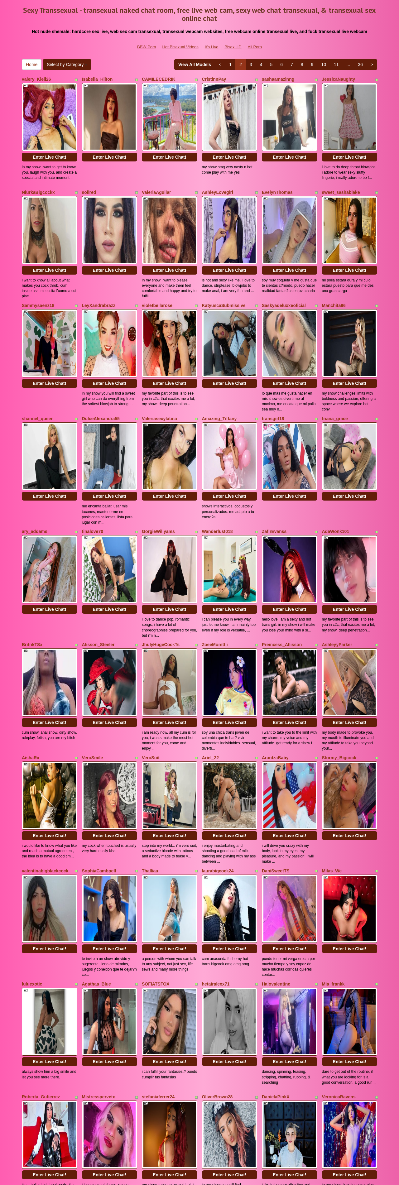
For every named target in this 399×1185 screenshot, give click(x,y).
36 (360, 64)
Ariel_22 (210, 593)
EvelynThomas (277, 164)
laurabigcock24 (218, 679)
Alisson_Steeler (98, 507)
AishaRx (30, 593)
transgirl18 (273, 336)
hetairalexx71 (216, 764)
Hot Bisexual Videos (180, 47)
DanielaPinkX (276, 850)
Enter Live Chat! (49, 129)
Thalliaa (150, 679)
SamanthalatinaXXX (342, 936)
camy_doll (212, 936)
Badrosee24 (274, 936)
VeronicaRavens (339, 850)
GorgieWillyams (158, 422)
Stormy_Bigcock (339, 593)
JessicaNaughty (338, 79)
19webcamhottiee (280, 1021)
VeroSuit (151, 593)
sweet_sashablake (341, 164)
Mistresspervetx (98, 850)
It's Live (212, 47)
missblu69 (32, 936)
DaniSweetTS (276, 679)
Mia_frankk (333, 764)
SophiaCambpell (99, 679)
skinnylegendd (217, 1021)
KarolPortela (95, 936)
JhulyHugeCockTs (161, 507)
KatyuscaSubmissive (224, 250)
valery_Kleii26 (36, 79)
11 (336, 64)
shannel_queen (38, 336)
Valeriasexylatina (159, 336)
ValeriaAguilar (156, 164)
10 (323, 64)
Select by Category (67, 64)
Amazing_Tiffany (219, 336)
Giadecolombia (157, 936)
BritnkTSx (32, 507)
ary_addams (34, 422)
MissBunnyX (335, 1021)
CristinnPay (214, 79)
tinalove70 (92, 422)
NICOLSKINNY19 (99, 1021)
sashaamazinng (278, 79)
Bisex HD (232, 47)
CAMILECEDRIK (158, 79)
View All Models (194, 64)
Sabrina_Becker (158, 1021)
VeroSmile (92, 593)
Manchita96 (334, 250)
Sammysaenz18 (38, 250)
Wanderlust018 (217, 422)
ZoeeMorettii (215, 507)
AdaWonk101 (335, 422)
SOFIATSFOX (155, 764)
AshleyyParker (337, 507)
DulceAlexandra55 (101, 336)
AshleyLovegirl (217, 164)
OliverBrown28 (217, 850)
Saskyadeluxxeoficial (284, 250)
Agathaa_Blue (96, 764)
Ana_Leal (31, 1021)
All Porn (255, 47)
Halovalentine (276, 764)
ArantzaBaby (275, 593)
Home (31, 64)
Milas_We (332, 679)
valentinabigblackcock (45, 679)
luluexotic (32, 764)
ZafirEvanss (274, 422)
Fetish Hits (246, 1175)
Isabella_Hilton (97, 79)
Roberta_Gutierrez (41, 850)
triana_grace (335, 336)
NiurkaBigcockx (38, 164)
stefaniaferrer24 (158, 850)
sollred (89, 164)
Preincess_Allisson (282, 507)
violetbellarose (157, 250)
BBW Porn (146, 47)
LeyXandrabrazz (98, 250)
